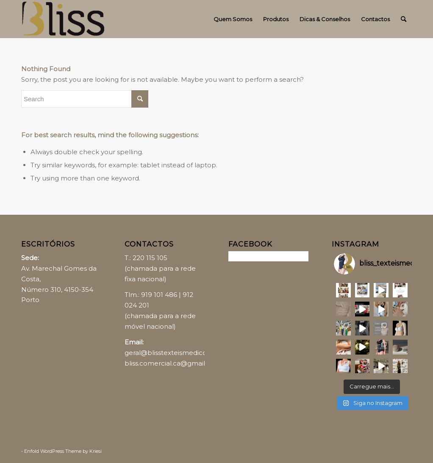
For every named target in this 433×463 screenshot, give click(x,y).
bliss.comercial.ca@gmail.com (173, 363)
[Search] (403, 19)
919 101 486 (159, 295)
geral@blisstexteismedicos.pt (171, 353)
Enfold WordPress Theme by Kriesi (63, 451)
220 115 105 (150, 258)
